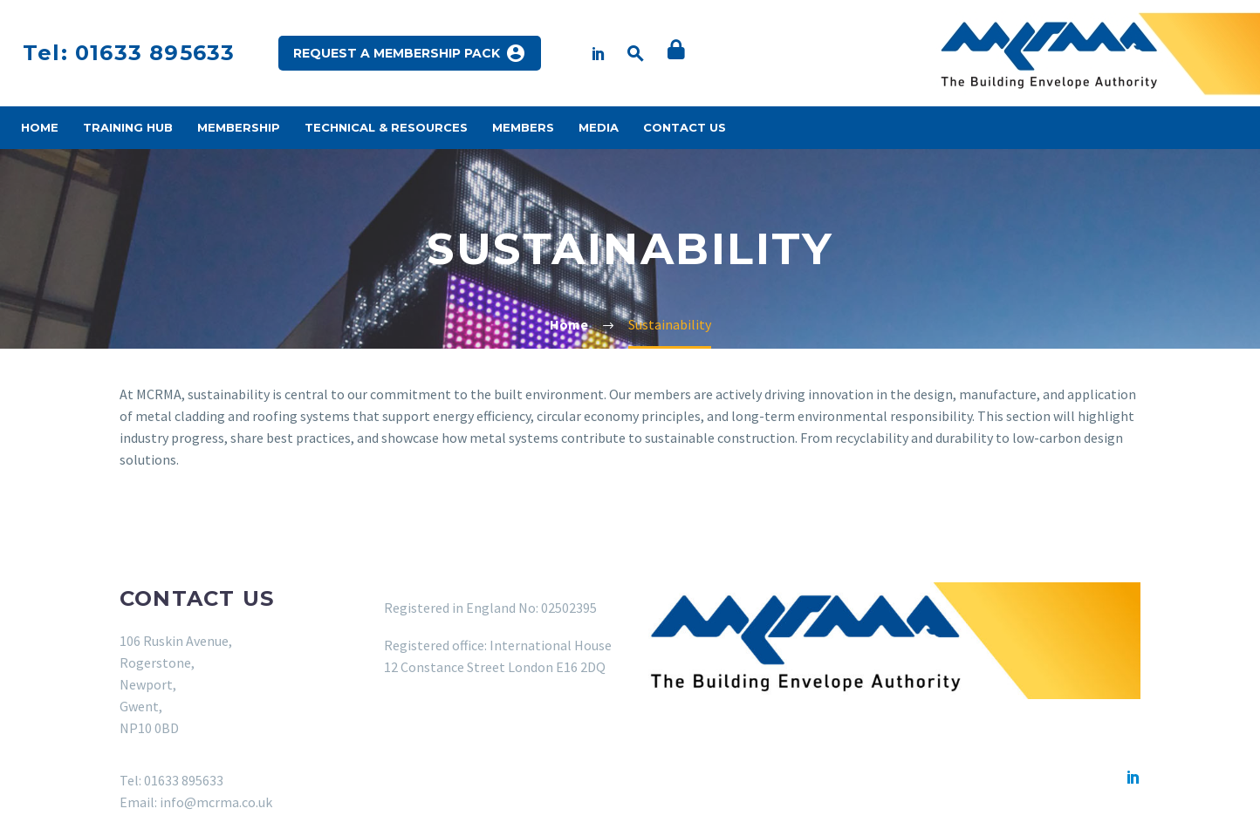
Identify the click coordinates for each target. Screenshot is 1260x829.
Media (599, 127)
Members (523, 127)
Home (39, 127)
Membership (238, 127)
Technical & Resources (386, 127)
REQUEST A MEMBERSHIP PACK (409, 53)
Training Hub (128, 127)
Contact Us (684, 127)
